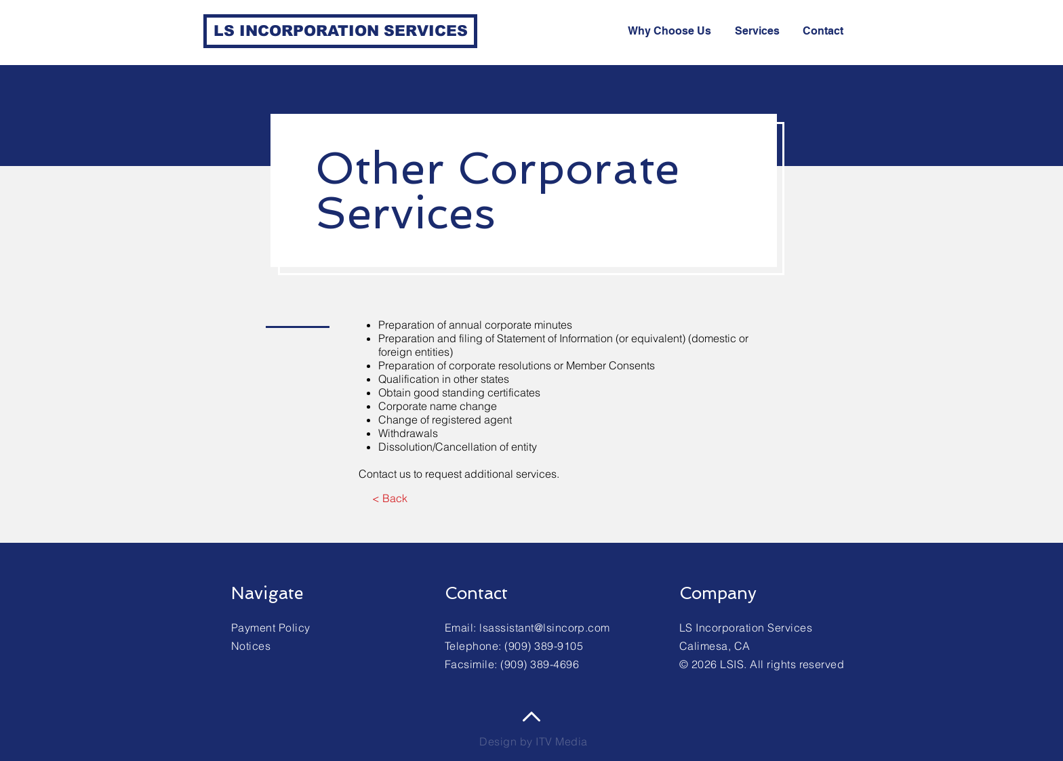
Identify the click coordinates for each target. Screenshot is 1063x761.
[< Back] (389, 498)
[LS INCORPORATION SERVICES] (340, 31)
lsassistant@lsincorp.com (544, 627)
